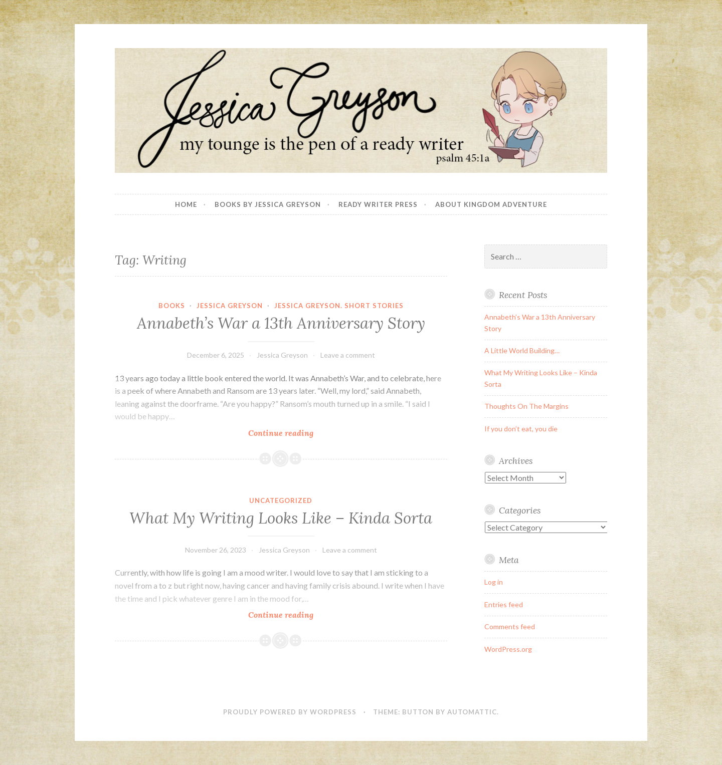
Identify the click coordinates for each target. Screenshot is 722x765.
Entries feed (503, 604)
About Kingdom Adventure (491, 204)
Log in (493, 582)
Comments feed (509, 626)
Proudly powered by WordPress (289, 712)
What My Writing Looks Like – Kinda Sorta (280, 518)
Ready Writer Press (378, 204)
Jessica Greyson (230, 306)
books (171, 306)
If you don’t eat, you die (521, 428)
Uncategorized (280, 500)
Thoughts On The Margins (526, 406)
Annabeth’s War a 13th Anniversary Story (281, 323)
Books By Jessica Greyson (268, 204)
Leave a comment (347, 355)
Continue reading (303, 432)
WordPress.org (508, 649)
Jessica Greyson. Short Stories (339, 306)
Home (186, 204)
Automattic (472, 712)
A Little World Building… (522, 350)
